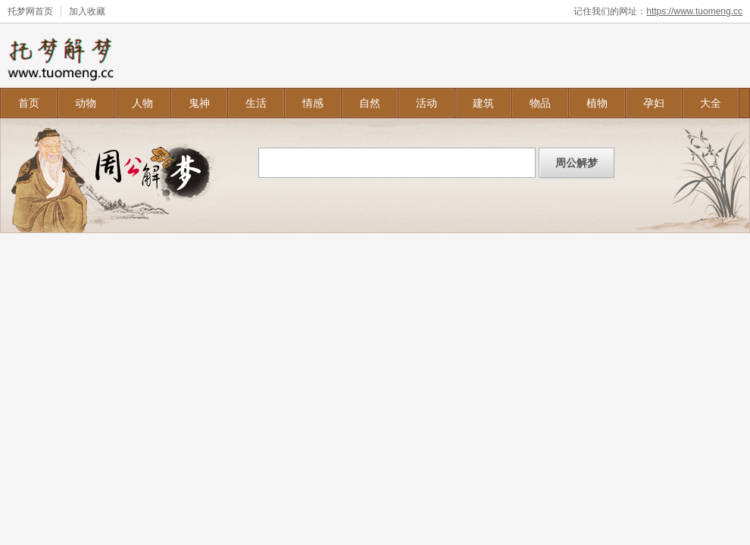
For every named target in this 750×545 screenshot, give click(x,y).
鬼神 (199, 103)
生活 (256, 103)
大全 (710, 103)
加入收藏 (87, 11)
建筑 (483, 103)
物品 (540, 103)
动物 (85, 103)
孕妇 (653, 103)
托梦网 (21, 11)
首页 (28, 103)
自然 (369, 103)
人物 (142, 103)
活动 (426, 103)
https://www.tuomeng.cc (694, 11)
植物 (597, 103)
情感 (312, 103)
